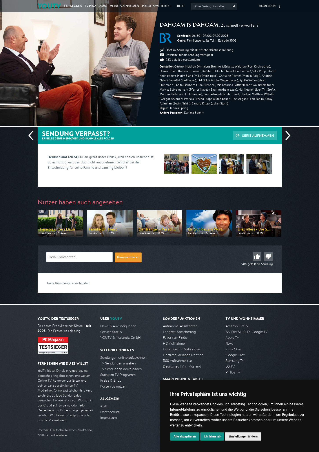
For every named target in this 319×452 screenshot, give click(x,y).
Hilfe (180, 6)
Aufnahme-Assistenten (180, 326)
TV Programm (96, 6)
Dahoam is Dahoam (189, 25)
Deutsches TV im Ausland (182, 366)
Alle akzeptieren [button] (185, 436)
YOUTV (49, 6)
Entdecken (73, 6)
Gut (257, 256)
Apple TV (232, 337)
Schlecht (268, 256)
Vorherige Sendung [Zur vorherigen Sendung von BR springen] (32, 135)
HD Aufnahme (174, 343)
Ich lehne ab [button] (212, 436)
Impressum (108, 417)
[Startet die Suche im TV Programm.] (214, 6)
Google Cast (235, 355)
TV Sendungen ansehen (118, 363)
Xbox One (233, 349)
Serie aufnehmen (258, 135)
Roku (229, 343)
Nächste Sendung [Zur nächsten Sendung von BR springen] (286, 135)
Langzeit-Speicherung (179, 331)
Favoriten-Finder (175, 337)
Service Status (111, 331)
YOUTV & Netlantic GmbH (120, 337)
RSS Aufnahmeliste (177, 360)
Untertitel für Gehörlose (181, 349)
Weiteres (155, 6)
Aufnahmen (124, 6)
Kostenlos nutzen (113, 386)
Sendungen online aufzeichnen (123, 357)
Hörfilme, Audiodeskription (183, 355)
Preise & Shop (110, 380)
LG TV (230, 366)
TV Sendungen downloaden (121, 369)
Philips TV (233, 372)
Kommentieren (128, 257)
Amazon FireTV (237, 326)
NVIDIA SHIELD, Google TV (247, 331)
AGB (103, 406)
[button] (279, 6)
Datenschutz (110, 412)
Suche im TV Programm (118, 374)
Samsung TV (235, 360)
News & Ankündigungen (118, 326)
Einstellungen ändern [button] (243, 436)
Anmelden (267, 6)
